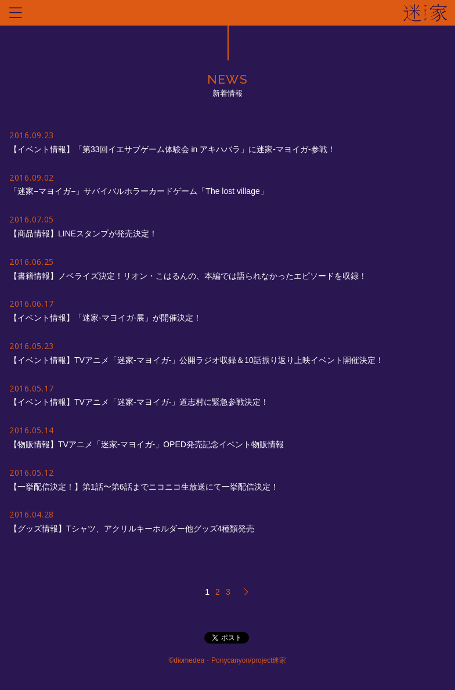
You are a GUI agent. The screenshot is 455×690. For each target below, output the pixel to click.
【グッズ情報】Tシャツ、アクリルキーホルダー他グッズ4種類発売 (131, 528)
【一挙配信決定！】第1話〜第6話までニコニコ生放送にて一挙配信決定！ (144, 486)
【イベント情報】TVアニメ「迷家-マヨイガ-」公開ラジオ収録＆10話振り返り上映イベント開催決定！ (196, 360)
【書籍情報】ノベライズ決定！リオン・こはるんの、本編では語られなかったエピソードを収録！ (188, 276)
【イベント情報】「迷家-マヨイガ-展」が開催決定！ (105, 317)
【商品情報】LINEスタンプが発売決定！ (83, 233)
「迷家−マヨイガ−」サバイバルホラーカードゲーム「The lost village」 (138, 191)
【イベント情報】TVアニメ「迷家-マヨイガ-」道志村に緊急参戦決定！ (139, 402)
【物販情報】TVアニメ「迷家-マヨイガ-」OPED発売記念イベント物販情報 (146, 444)
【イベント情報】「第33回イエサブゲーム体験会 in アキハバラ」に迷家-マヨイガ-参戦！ (172, 149)
